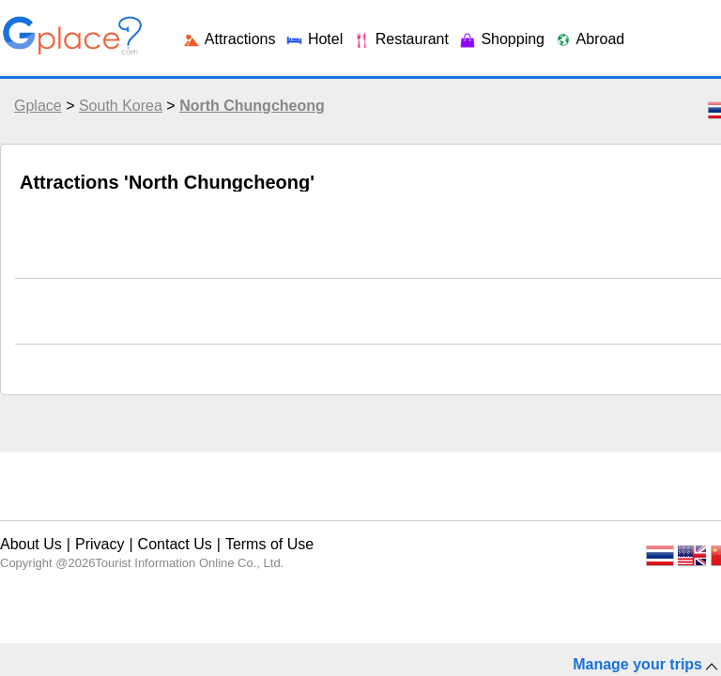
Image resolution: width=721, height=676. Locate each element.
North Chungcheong (247, 120)
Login (601, 28)
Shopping (299, 325)
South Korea (116, 120)
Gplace (33, 120)
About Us (29, 529)
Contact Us (151, 529)
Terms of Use (231, 529)
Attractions (55, 325)
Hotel (131, 325)
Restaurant (207, 325)
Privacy (89, 529)
